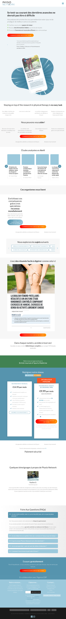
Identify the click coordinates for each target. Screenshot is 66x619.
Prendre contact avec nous (52, 595)
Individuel (30, 375)
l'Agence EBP (42, 577)
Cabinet (38, 375)
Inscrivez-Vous (35, 592)
